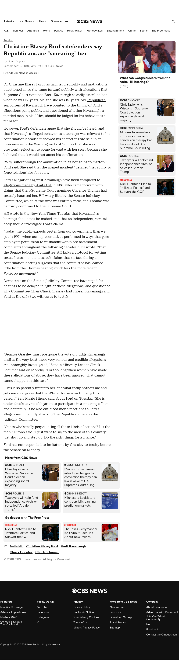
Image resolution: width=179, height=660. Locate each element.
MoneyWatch (95, 30)
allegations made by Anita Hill (27, 185)
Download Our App (121, 617)
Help (149, 624)
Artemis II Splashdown (13, 612)
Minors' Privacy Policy (86, 627)
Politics (58, 30)
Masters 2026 (8, 617)
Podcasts (115, 612)
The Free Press (161, 30)
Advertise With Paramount (162, 612)
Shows (56, 21)
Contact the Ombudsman (161, 634)
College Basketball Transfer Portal (11, 623)
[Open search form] (173, 21)
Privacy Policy (81, 607)
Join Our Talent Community (155, 618)
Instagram (43, 617)
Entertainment (115, 30)
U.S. (6, 30)
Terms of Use (81, 622)
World (46, 30)
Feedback (152, 629)
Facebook (43, 612)
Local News (25, 21)
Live (42, 21)
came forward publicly (56, 89)
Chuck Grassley (21, 552)
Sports (144, 30)
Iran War (18, 30)
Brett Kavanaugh (73, 546)
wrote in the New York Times (33, 213)
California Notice (83, 612)
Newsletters (117, 607)
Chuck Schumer (47, 552)
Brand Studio (118, 622)
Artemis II (33, 30)
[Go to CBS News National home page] (89, 21)
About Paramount (157, 607)
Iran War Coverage (11, 607)
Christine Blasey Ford (42, 546)
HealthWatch (75, 30)
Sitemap (115, 627)
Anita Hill (16, 546)
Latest (9, 21)
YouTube (42, 607)
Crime (132, 30)
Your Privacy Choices (86, 617)
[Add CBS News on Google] (20, 73)
